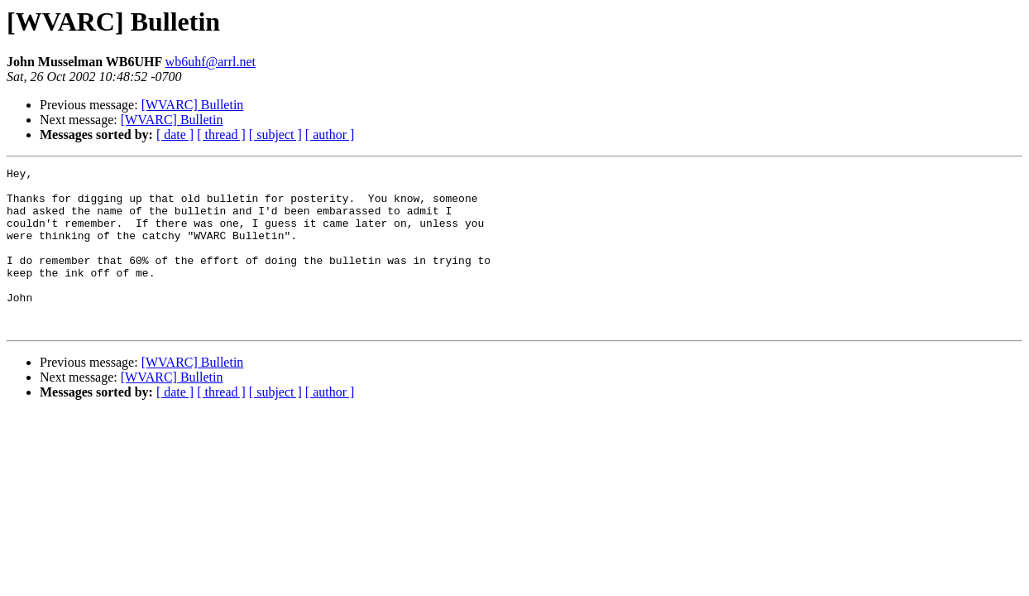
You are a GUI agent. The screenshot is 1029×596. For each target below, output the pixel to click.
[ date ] (175, 134)
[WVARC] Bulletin (192, 105)
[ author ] (330, 134)
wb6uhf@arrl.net (210, 62)
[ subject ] (275, 134)
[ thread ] (221, 134)
